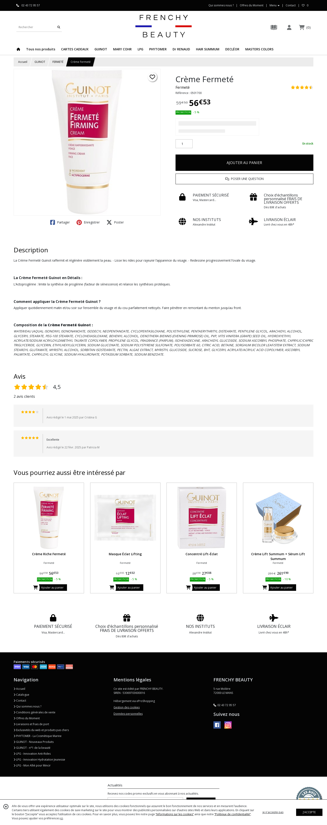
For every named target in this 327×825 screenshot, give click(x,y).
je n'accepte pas (273, 812)
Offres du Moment (27, 718)
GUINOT (40, 62)
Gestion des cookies (127, 707)
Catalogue (21, 695)
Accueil (22, 62)
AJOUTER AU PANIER (244, 162)
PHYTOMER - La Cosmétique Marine (38, 736)
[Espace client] (289, 27)
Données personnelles (128, 714)
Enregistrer (88, 222)
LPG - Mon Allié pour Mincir (32, 765)
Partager (60, 222)
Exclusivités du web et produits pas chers (41, 730)
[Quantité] (184, 143)
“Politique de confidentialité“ (232, 814)
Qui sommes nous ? (27, 706)
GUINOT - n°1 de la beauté (32, 748)
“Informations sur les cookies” (175, 814)
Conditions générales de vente (34, 712)
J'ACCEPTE (309, 812)
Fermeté (183, 87)
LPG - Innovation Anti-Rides (32, 754)
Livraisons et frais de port (31, 724)
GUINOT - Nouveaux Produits (34, 742)
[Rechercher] (59, 27)
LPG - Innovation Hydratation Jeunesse (39, 759)
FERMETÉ (57, 62)
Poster (115, 222)
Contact (291, 5)
